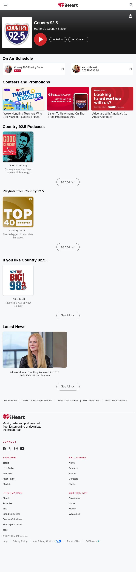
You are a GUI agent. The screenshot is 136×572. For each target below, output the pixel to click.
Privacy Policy (20, 541)
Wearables (74, 514)
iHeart (6, 463)
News (72, 463)
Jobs (5, 530)
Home (72, 503)
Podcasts (7, 473)
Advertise (7, 503)
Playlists (7, 484)
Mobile (72, 508)
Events (72, 473)
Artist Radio (9, 478)
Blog (5, 508)
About (6, 498)
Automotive (74, 498)
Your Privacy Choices (47, 541)
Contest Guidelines (12, 519)
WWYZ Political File (68, 400)
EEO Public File (91, 400)
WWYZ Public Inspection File (37, 400)
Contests (73, 478)
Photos (72, 484)
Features (73, 468)
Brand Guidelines (11, 514)
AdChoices (92, 541)
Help (5, 541)
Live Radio (8, 468)
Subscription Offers (12, 524)
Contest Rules (10, 400)
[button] (40, 39)
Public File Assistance (116, 400)
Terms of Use (73, 541)
